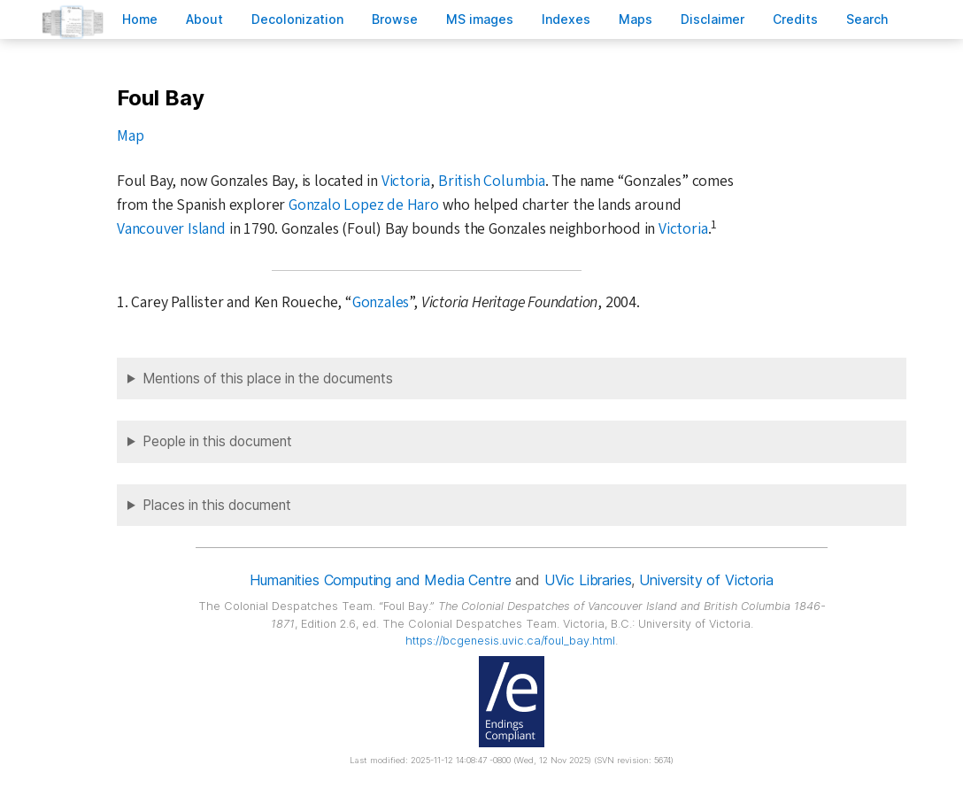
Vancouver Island (171, 229)
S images (479, 19)
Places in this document (217, 505)
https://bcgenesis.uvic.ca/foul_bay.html (510, 640)
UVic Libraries (588, 580)
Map (130, 136)
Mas (635, 19)
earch (867, 19)
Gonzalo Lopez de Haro (364, 205)
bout (204, 19)
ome (140, 19)
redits (795, 19)
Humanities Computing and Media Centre (380, 580)
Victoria (405, 181)
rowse (395, 19)
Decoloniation (297, 19)
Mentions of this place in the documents (268, 378)
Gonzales (380, 302)
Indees (566, 19)
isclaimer (712, 19)
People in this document (217, 441)
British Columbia (491, 181)
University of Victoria (706, 580)
